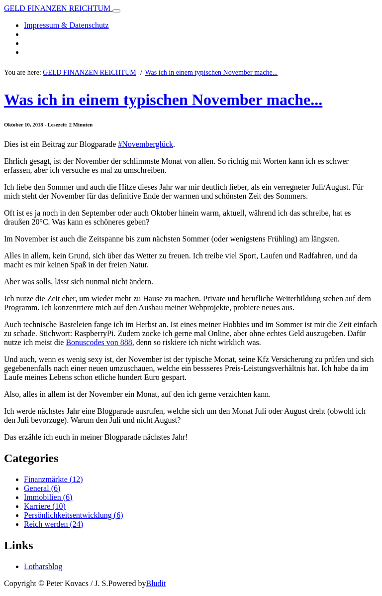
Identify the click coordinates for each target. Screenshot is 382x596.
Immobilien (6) (48, 497)
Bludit (156, 583)
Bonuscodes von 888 (99, 342)
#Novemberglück (145, 144)
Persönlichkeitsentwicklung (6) (73, 515)
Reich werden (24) (53, 524)
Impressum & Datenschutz (66, 25)
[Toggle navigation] (116, 10)
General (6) (42, 488)
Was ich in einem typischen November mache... (211, 72)
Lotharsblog (43, 566)
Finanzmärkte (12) (53, 479)
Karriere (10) (45, 506)
